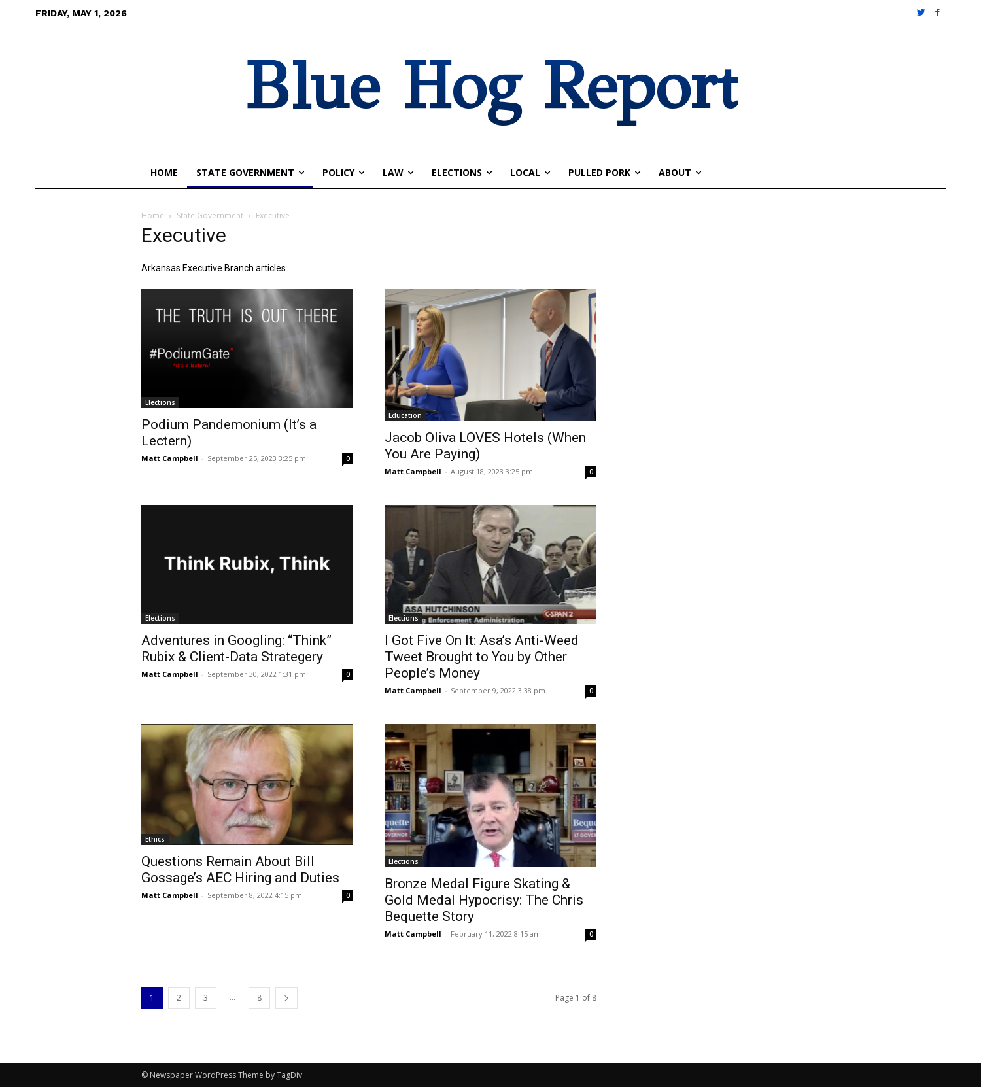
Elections (160, 402)
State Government (210, 215)
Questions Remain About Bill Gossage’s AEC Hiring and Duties (240, 870)
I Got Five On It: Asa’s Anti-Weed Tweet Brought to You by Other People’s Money (482, 656)
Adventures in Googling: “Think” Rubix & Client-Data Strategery (236, 648)
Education (405, 415)
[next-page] (286, 998)
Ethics (155, 839)
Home (152, 215)
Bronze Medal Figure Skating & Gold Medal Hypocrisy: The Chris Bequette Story (484, 900)
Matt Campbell (169, 458)
